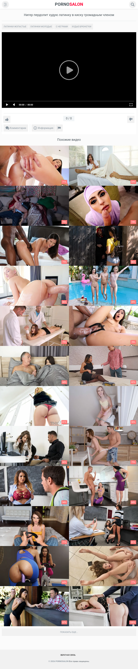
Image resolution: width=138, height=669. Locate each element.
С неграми (62, 26)
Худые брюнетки (81, 26)
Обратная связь (68, 655)
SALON (69, 4)
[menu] (5, 4)
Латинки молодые (41, 26)
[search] (132, 4)
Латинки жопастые (15, 26)
